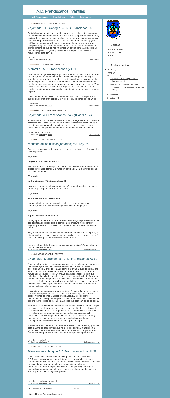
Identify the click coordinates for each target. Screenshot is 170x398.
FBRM (110, 55)
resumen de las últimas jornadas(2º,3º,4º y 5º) (58, 144)
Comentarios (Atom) (52, 394)
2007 (110, 73)
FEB (109, 58)
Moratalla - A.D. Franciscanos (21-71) (52, 69)
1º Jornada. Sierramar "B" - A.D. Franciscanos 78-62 (62, 258)
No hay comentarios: (92, 249)
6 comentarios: (94, 383)
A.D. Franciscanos (115, 49)
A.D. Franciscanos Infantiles (60, 11)
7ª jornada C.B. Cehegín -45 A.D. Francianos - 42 (60, 28)
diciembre (114, 76)
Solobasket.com (114, 52)
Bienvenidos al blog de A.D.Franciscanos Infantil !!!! (62, 351)
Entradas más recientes (40, 388)
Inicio (76, 388)
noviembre (115, 94)
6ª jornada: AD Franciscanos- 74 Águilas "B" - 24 (60, 115)
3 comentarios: (94, 106)
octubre (113, 98)
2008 (110, 69)
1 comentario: (94, 60)
